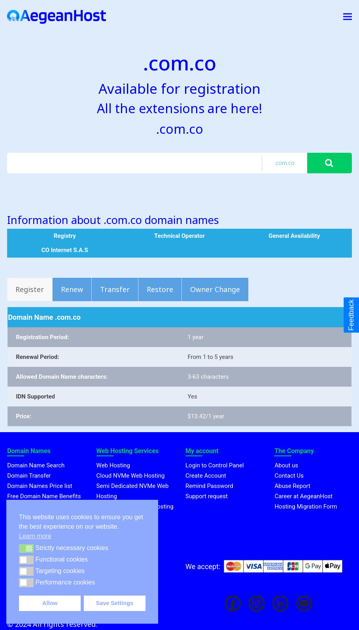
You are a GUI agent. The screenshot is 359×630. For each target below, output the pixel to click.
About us (286, 465)
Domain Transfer (29, 475)
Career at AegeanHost (303, 496)
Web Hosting (113, 465)
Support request (206, 496)
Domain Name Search (35, 465)
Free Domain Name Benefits (44, 496)
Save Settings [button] (114, 603)
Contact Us (289, 475)
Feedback (351, 314)
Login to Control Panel (214, 465)
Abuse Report (292, 486)
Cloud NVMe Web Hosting (130, 475)
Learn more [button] (35, 536)
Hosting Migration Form (305, 506)
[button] (26, 548)
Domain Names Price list (39, 486)
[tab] (29, 289)
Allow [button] (49, 603)
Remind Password (209, 486)
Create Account (205, 475)
